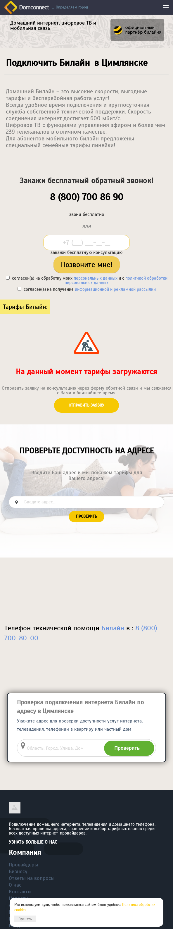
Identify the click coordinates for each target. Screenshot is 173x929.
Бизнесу (18, 871)
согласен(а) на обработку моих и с (86, 280)
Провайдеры (23, 864)
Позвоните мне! (87, 264)
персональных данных (95, 278)
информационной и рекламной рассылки (115, 289)
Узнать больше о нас (33, 842)
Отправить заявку (86, 405)
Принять (25, 919)
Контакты (20, 891)
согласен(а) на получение (87, 289)
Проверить (86, 516)
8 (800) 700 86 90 (86, 197)
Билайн (112, 628)
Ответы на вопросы (32, 878)
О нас (15, 884)
